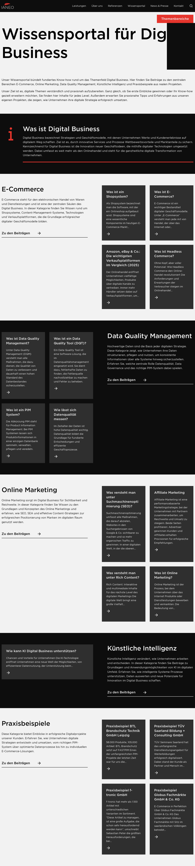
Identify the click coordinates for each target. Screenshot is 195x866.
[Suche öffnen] (191, 6)
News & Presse (159, 5)
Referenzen (115, 5)
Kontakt (179, 5)
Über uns (97, 5)
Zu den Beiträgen (21, 233)
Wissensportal (136, 5)
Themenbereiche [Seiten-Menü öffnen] (175, 19)
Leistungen (79, 5)
